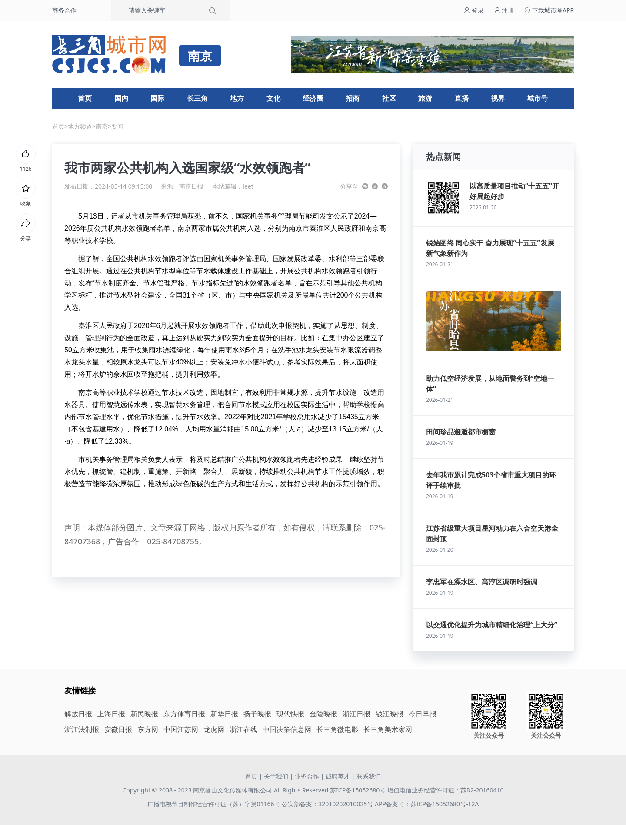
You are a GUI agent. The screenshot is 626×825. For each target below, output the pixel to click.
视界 (498, 98)
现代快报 (290, 714)
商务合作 (64, 10)
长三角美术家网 (387, 729)
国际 (157, 98)
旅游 (425, 98)
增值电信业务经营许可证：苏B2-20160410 (445, 790)
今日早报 (422, 714)
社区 (389, 98)
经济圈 (313, 98)
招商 (353, 98)
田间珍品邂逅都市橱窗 (461, 432)
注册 (504, 10)
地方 (237, 98)
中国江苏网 (180, 729)
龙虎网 (213, 729)
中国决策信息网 (287, 729)
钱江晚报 (389, 714)
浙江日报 (356, 714)
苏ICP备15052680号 (358, 790)
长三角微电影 (337, 729)
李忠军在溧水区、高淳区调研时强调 (481, 581)
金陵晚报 (323, 714)
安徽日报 (118, 729)
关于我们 (276, 776)
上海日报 (111, 714)
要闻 (117, 126)
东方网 (147, 729)
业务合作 (307, 776)
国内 (121, 98)
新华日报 (224, 714)
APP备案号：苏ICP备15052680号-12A (427, 804)
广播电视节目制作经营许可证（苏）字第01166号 (214, 804)
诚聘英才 (338, 776)
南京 (102, 126)
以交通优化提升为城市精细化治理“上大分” (491, 625)
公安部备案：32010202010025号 (328, 804)
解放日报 (78, 714)
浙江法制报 (81, 729)
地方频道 (80, 126)
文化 (273, 98)
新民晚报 (144, 714)
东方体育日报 (184, 714)
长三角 (197, 98)
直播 (462, 98)
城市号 (537, 98)
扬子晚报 (257, 714)
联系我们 (368, 776)
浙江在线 (243, 729)
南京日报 (191, 186)
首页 (85, 98)
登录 (474, 10)
